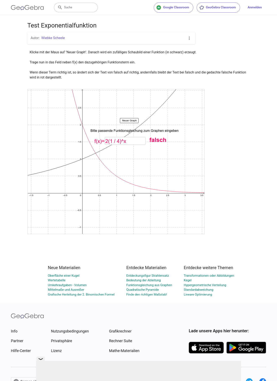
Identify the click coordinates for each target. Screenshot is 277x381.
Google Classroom (172, 7)
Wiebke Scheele (53, 38)
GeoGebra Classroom (217, 7)
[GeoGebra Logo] (27, 7)
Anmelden (255, 7)
